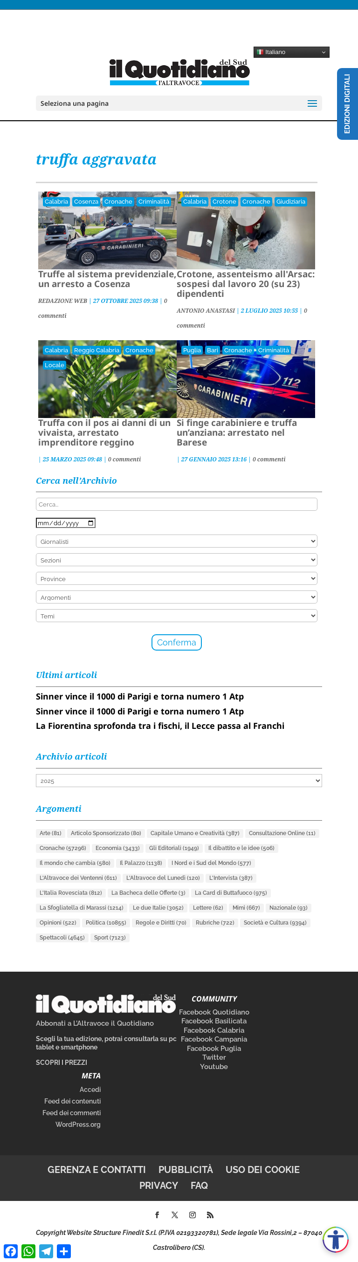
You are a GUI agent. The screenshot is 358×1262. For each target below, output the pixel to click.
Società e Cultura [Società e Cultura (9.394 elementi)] (275, 922)
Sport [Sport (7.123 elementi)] (110, 937)
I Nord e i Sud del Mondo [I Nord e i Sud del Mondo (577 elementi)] (211, 863)
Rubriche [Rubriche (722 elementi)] (215, 922)
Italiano (271, 52)
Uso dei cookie (263, 1169)
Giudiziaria (290, 201)
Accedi (90, 1089)
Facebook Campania (214, 1039)
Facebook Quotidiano (214, 1012)
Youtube (214, 1067)
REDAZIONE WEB (62, 301)
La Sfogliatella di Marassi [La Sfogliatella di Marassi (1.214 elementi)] (82, 908)
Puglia (192, 350)
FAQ (199, 1185)
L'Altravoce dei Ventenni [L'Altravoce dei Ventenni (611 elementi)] (78, 878)
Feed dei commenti (71, 1113)
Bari (212, 350)
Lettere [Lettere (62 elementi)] (208, 908)
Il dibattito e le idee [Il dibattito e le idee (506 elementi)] (241, 848)
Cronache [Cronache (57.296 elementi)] (63, 848)
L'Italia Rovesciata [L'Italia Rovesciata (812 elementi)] (71, 893)
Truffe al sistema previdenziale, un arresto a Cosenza (107, 279)
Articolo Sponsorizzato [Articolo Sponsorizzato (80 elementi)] (106, 833)
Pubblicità (185, 1169)
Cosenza (86, 201)
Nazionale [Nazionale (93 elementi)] (288, 908)
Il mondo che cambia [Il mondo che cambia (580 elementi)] (75, 863)
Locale (54, 365)
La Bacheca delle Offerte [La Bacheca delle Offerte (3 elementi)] (148, 893)
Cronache (118, 201)
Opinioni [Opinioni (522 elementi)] (58, 922)
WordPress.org (78, 1124)
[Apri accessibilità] (336, 1240)
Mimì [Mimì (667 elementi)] (246, 908)
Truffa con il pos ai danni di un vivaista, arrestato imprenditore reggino (104, 432)
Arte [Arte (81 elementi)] (51, 833)
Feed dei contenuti (72, 1101)
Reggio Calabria (96, 350)
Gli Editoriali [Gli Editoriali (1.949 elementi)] (174, 848)
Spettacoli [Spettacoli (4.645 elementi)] (62, 937)
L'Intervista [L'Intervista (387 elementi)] (231, 878)
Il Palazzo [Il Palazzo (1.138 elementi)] (141, 863)
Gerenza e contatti (97, 1169)
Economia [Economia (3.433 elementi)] (118, 848)
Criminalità (153, 201)
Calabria (56, 201)
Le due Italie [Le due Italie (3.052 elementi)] (158, 908)
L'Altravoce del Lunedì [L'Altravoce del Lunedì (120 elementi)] (163, 878)
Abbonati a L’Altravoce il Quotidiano (95, 1023)
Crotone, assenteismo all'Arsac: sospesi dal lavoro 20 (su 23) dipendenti (246, 284)
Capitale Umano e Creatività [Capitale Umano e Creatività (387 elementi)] (195, 833)
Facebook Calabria (214, 1030)
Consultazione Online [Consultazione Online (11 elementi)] (282, 833)
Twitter (214, 1057)
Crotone (224, 201)
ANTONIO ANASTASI (206, 311)
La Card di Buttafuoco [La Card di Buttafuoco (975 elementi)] (231, 893)
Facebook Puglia (214, 1048)
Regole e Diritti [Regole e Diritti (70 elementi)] (161, 922)
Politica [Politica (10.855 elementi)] (106, 922)
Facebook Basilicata (214, 1021)
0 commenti (124, 459)
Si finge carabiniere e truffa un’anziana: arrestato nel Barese (237, 432)
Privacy (158, 1185)
